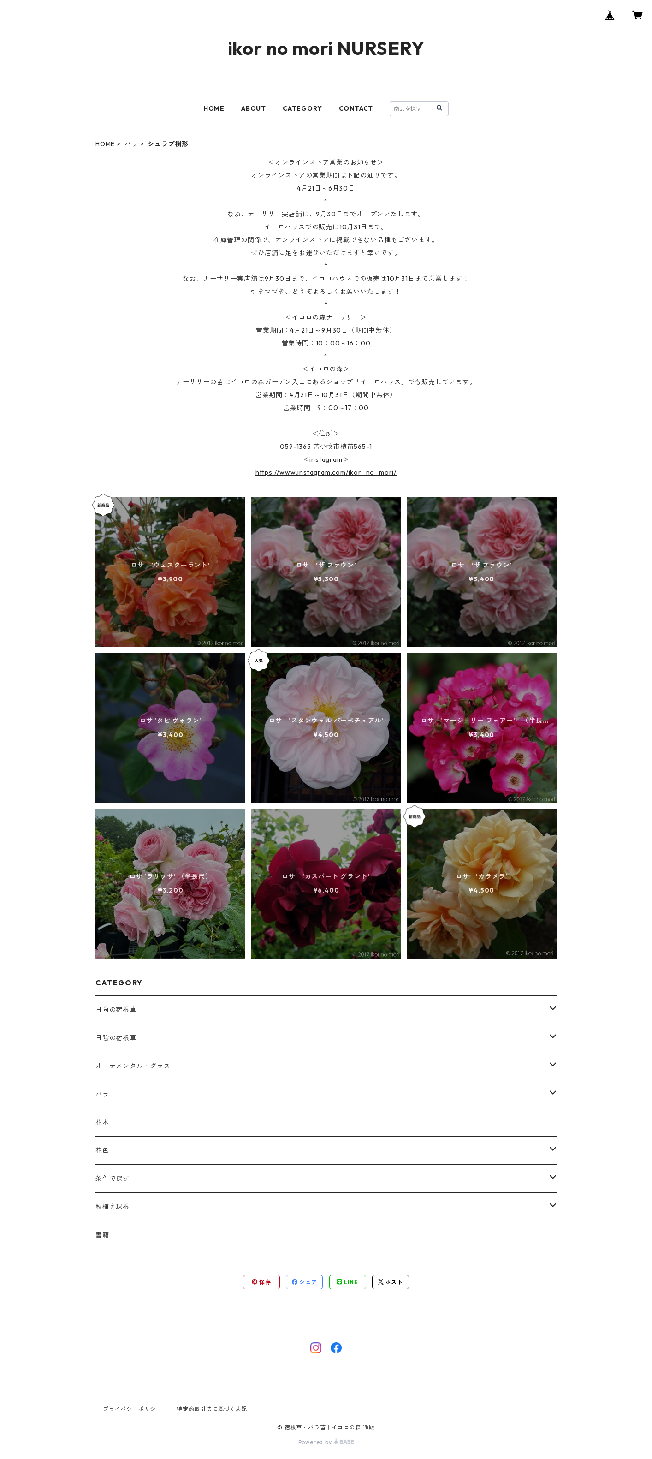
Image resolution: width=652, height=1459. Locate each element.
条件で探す (112, 1178)
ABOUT (253, 108)
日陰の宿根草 (115, 1038)
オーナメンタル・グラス (133, 1066)
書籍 (102, 1235)
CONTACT (356, 108)
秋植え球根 (112, 1207)
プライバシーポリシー (132, 1408)
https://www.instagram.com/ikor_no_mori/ (326, 472)
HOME (214, 108)
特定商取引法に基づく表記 (212, 1408)
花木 (102, 1122)
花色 (102, 1150)
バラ (131, 144)
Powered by (326, 1442)
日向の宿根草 (115, 1010)
